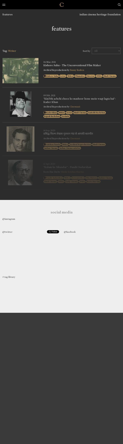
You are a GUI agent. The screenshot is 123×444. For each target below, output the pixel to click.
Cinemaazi (75, 106)
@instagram (8, 219)
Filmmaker (80, 76)
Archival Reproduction (80, 144)
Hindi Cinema (110, 76)
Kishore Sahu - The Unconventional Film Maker (72, 65)
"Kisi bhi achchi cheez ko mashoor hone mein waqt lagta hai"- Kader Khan (79, 100)
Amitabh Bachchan (96, 113)
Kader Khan (51, 113)
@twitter (7, 231)
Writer (70, 76)
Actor (63, 76)
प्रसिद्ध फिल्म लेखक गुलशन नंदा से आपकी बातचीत (68, 133)
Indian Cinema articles (69, 148)
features (7, 14)
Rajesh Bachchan (52, 116)
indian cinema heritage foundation (100, 14)
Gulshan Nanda (53, 144)
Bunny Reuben (77, 70)
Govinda (65, 116)
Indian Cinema (50, 148)
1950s (99, 76)
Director (90, 76)
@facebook (70, 231)
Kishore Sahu (52, 76)
